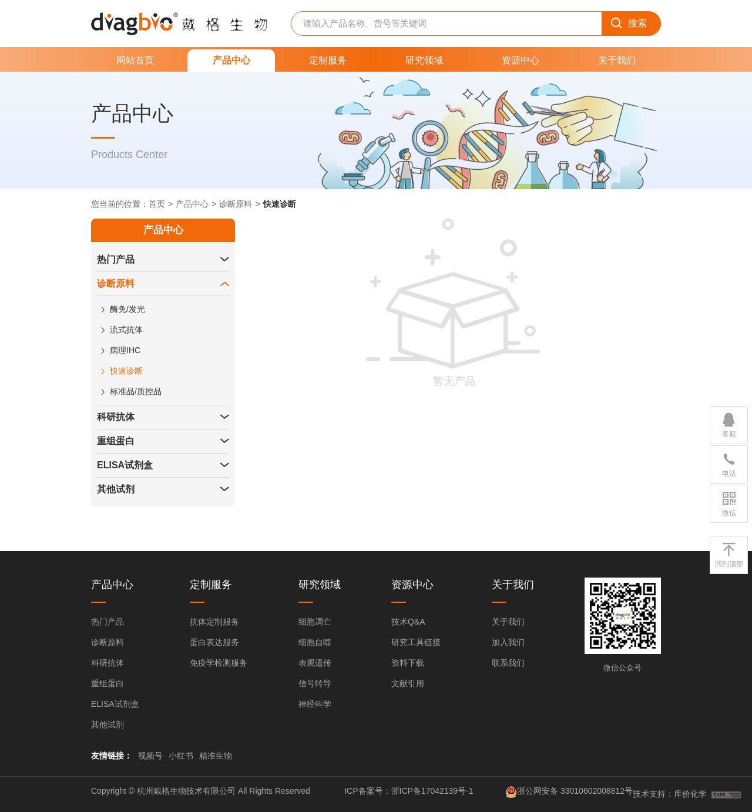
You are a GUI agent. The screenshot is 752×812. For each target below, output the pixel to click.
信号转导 (314, 683)
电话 (729, 464)
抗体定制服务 (214, 621)
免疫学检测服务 (218, 662)
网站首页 (135, 60)
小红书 (181, 755)
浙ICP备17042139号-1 (432, 791)
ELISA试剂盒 (125, 465)
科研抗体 (116, 417)
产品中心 (231, 60)
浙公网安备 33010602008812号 (575, 791)
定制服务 (328, 60)
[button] (224, 259)
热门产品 (116, 259)
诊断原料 (235, 204)
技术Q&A (408, 621)
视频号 (150, 755)
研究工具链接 (416, 642)
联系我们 (508, 662)
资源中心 (520, 60)
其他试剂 (116, 489)
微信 (729, 503)
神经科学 (314, 704)
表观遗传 (314, 662)
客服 (729, 425)
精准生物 (215, 755)
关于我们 (617, 60)
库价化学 (690, 793)
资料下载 (407, 662)
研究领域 (424, 60)
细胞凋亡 (314, 621)
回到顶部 (729, 555)
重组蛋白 (116, 441)
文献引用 (407, 683)
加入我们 (508, 642)
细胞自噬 (314, 642)
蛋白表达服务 (214, 642)
